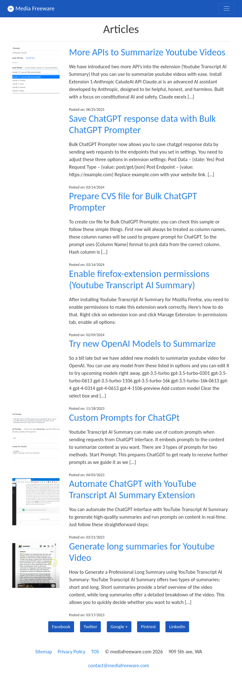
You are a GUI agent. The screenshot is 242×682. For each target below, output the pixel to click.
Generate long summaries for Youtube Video (142, 551)
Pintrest (148, 626)
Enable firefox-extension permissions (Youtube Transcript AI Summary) (139, 279)
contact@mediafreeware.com (118, 665)
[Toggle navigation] (226, 8)
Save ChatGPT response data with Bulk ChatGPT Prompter (142, 124)
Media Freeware (31, 8)
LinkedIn (177, 626)
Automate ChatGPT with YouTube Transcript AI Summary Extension (132, 489)
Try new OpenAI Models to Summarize (142, 343)
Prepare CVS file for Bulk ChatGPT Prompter (133, 201)
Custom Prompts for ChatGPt (124, 417)
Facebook (61, 626)
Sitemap (43, 652)
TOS (95, 652)
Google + (119, 626)
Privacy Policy (71, 652)
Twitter (90, 626)
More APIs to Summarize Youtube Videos (147, 52)
